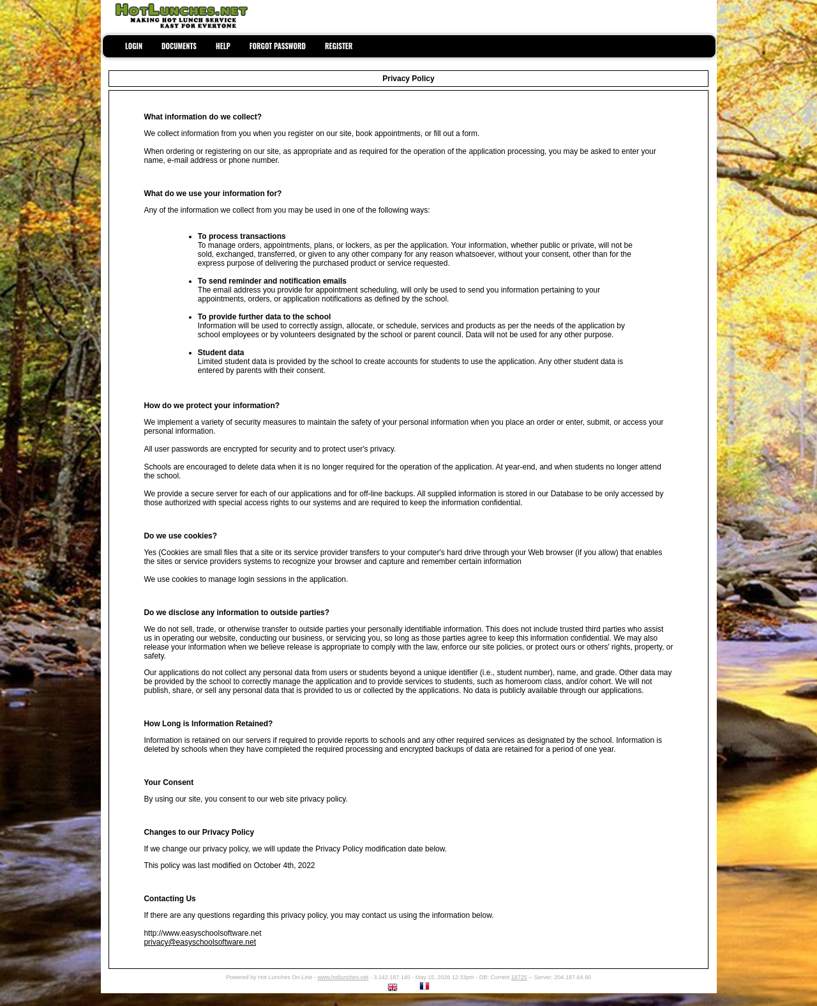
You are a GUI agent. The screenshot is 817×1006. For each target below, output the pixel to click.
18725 (519, 977)
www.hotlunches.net (342, 977)
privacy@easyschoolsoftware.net (200, 942)
